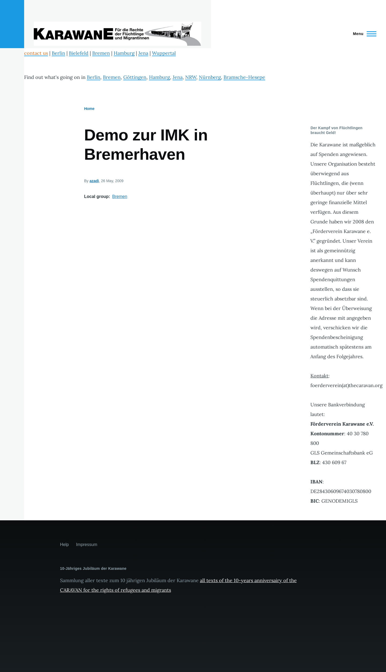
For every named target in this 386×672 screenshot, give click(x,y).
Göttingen (134, 77)
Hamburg (124, 53)
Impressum (86, 544)
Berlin (58, 53)
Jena (143, 53)
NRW (190, 77)
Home (89, 108)
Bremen (101, 53)
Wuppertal (164, 53)
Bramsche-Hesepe (244, 77)
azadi (94, 181)
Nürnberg (210, 77)
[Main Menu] (363, 34)
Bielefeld (78, 53)
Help (64, 544)
